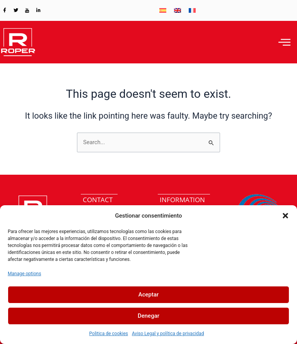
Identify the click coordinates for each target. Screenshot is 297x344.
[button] (285, 216)
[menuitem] (162, 10)
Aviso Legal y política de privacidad (168, 333)
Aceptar (148, 294)
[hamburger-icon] (284, 42)
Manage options (24, 273)
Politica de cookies (108, 333)
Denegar (148, 315)
